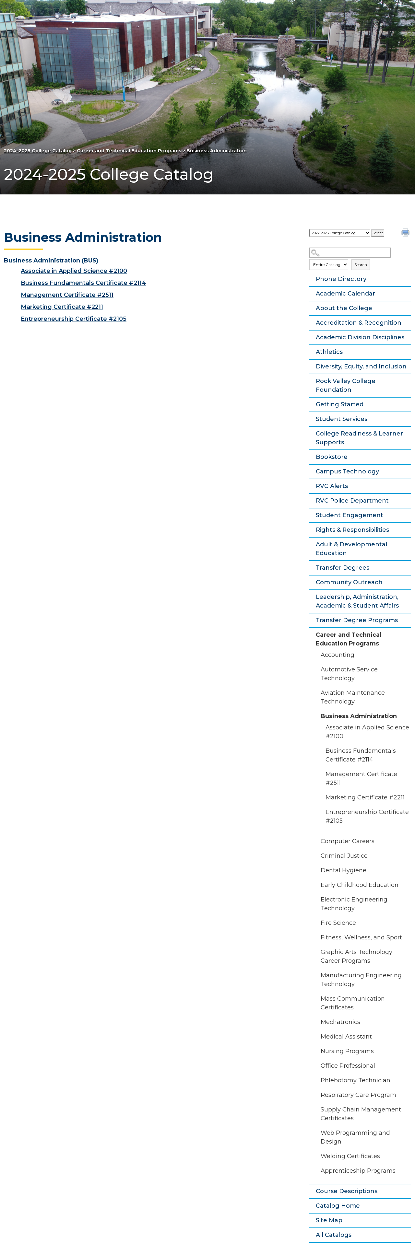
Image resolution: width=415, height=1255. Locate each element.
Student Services (341, 419)
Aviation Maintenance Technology (353, 697)
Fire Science (338, 922)
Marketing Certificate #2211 (365, 797)
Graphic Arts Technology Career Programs (356, 956)
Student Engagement (349, 515)
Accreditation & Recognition (358, 322)
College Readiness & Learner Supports (359, 438)
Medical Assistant (346, 1036)
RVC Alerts (332, 486)
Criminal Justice (344, 855)
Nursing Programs (347, 1051)
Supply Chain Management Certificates (361, 1114)
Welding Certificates (350, 1156)
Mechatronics (340, 1022)
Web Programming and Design (355, 1137)
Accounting (337, 654)
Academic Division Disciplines (360, 337)
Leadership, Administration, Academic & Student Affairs (357, 601)
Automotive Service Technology (349, 674)
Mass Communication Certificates (353, 1003)
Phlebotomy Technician (355, 1080)
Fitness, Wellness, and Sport (361, 937)
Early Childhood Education (359, 885)
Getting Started (339, 404)
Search (360, 264)
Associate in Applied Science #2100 (367, 732)
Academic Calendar (345, 293)
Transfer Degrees (342, 567)
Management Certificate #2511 (361, 778)
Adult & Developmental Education (351, 549)
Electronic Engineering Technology (354, 904)
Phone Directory (341, 279)
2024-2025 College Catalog (38, 151)
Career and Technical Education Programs (129, 151)
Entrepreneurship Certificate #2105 (367, 816)
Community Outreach (349, 582)
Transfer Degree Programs (357, 620)
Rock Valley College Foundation (345, 385)
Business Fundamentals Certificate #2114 (361, 755)
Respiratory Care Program (358, 1094)
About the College (344, 308)
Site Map (329, 1220)
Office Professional (348, 1065)
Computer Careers (347, 841)
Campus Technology (347, 471)
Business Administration (359, 716)
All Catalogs (333, 1234)
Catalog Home (338, 1205)
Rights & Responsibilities (352, 529)
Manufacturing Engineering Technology (361, 980)
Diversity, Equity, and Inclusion (361, 366)
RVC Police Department (352, 500)
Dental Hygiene (343, 870)
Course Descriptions (346, 1191)
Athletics (329, 351)
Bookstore (332, 456)
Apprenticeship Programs (358, 1170)
